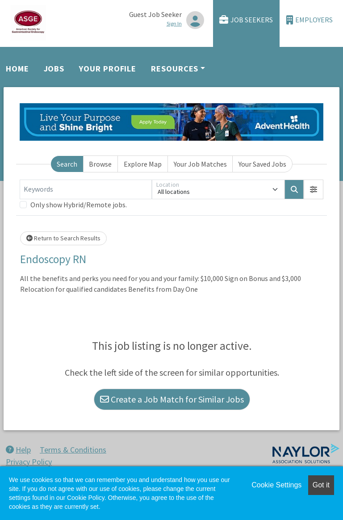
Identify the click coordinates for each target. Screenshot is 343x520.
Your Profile (107, 68)
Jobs (54, 68)
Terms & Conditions (73, 450)
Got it (321, 485)
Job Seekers (246, 19)
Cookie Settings (276, 485)
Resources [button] (174, 68)
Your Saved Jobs (262, 163)
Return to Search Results (63, 238)
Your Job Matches (200, 163)
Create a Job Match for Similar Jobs (172, 399)
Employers (309, 19)
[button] (313, 189)
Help (18, 450)
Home (17, 68)
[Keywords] (86, 189)
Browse (100, 163)
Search (67, 163)
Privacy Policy (29, 462)
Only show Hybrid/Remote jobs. (78, 204)
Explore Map (143, 163)
